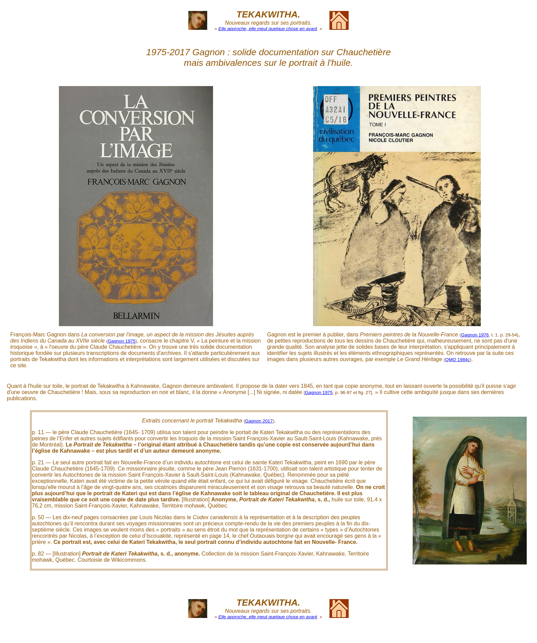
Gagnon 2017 (259, 421)
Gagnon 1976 (475, 334)
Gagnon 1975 (122, 341)
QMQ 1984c (457, 359)
